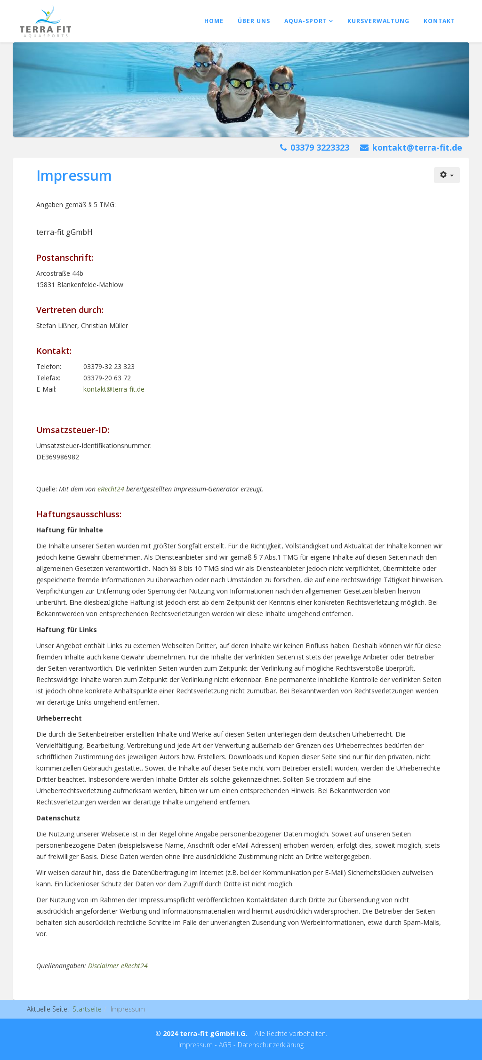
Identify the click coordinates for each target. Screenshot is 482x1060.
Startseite (87, 1008)
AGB (225, 1044)
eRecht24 (110, 488)
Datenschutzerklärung (271, 1044)
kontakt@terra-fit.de (417, 147)
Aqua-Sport (305, 21)
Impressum (195, 1044)
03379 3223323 (319, 147)
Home (214, 21)
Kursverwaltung (378, 21)
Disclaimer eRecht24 (118, 965)
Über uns (254, 21)
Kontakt (439, 21)
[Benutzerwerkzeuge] (447, 175)
